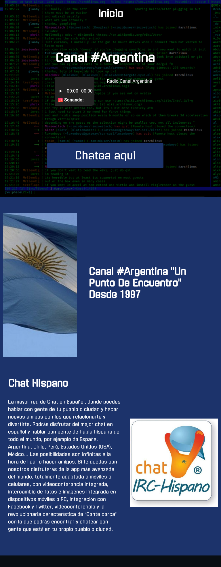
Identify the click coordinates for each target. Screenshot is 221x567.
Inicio (110, 14)
